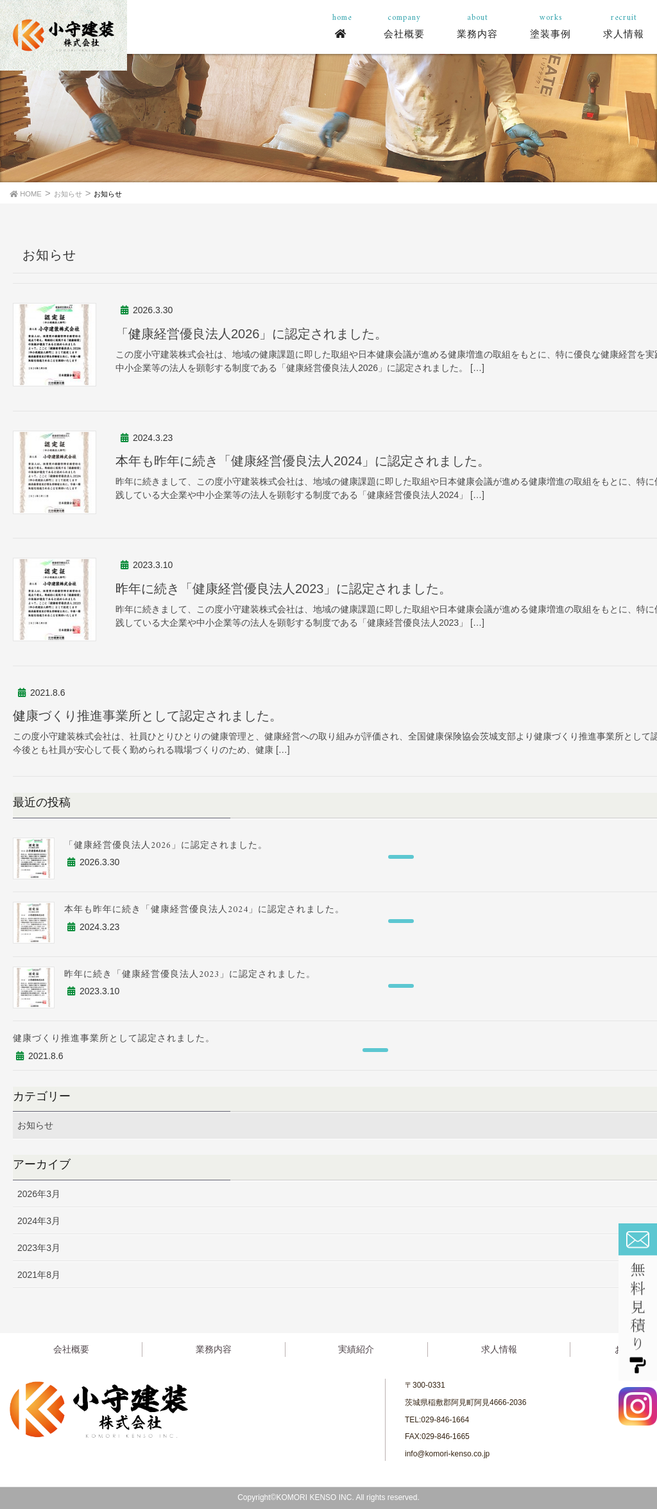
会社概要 (71, 1349)
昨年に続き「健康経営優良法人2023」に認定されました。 (283, 589)
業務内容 (214, 1349)
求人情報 (499, 1349)
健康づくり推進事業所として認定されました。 (147, 716)
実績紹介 (356, 1349)
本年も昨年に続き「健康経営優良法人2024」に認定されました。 (303, 461)
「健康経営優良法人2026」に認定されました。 (251, 334)
